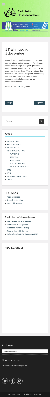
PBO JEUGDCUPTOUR (16, 151)
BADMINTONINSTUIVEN (17, 176)
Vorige (9, 103)
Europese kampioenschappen (19, 221)
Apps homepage (13, 197)
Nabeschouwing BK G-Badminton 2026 (22, 234)
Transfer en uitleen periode (17, 225)
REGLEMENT (15, 160)
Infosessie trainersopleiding (18, 228)
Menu (4, 4)
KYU (9, 173)
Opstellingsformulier (15, 200)
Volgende (39, 103)
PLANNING (14, 154)
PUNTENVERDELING (18, 164)
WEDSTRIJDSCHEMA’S (19, 167)
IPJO (9, 170)
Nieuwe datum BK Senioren (18, 231)
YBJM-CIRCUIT (13, 148)
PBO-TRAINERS (13, 144)
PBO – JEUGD (13, 141)
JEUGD (10, 180)
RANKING (14, 157)
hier (19, 86)
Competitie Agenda (14, 203)
